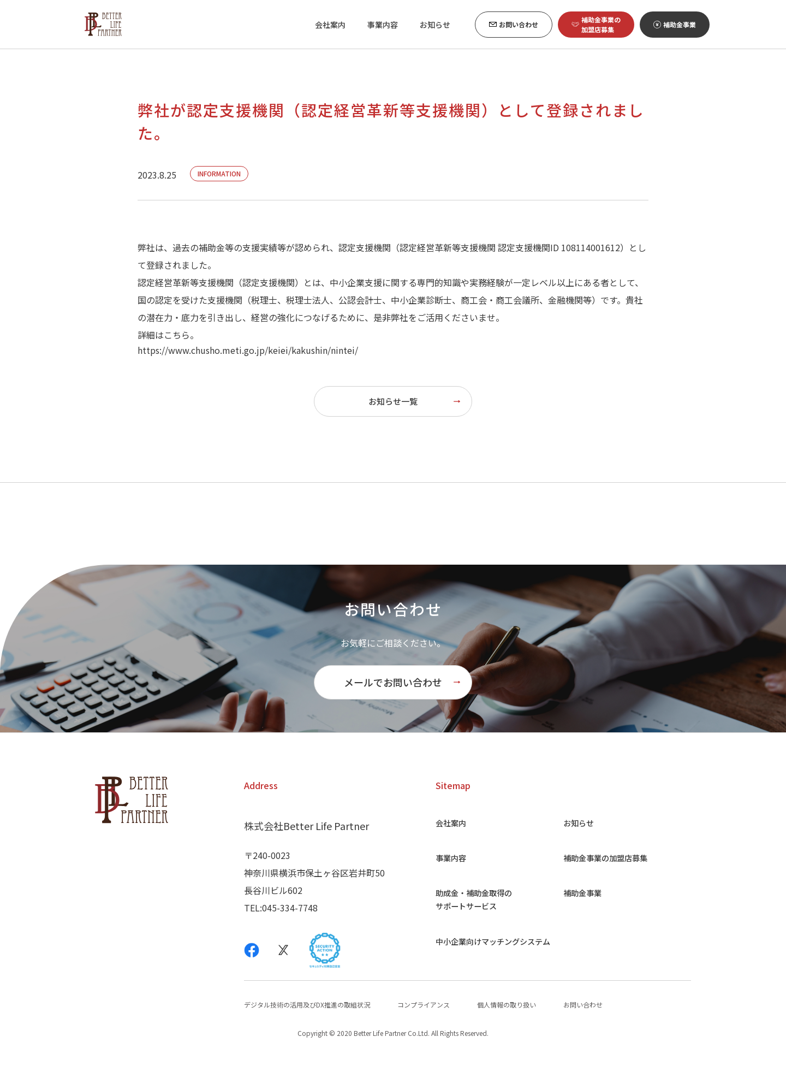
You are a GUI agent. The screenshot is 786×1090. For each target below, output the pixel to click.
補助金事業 (579, 926)
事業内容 (441, 891)
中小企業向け (489, 974)
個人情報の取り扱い (506, 1038)
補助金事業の (605, 891)
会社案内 (441, 856)
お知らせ (574, 856)
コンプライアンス (423, 1038)
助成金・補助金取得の (467, 933)
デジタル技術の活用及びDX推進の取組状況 (307, 1038)
